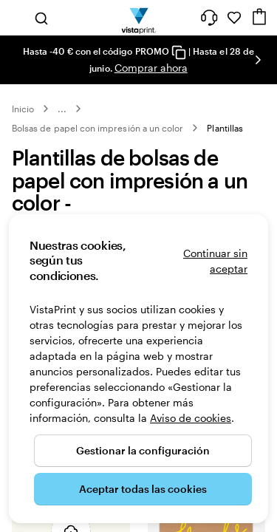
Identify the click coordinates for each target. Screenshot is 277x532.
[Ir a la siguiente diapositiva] (258, 60)
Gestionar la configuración (143, 450)
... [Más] (62, 109)
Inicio (23, 108)
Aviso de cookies (190, 418)
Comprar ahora (151, 67)
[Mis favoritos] (234, 17)
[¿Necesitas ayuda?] (209, 17)
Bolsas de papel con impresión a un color (97, 128)
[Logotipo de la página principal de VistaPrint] (138, 18)
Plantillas (225, 128)
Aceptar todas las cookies (143, 488)
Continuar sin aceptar (215, 261)
